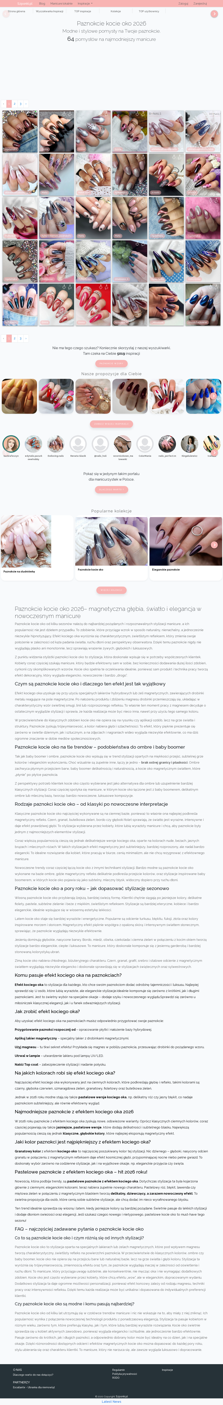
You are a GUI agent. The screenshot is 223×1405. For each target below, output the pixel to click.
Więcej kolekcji (111, 594)
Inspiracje (167, 1373)
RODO (116, 1381)
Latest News (111, 1401)
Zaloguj (183, 3)
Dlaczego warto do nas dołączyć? (33, 1378)
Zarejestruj (200, 3)
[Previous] (3, 15)
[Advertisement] (111, 77)
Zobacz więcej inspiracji (111, 428)
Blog (42, 3)
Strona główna (13, 13)
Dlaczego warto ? (111, 493)
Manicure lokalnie (61, 3)
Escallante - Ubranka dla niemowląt (34, 1391)
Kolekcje (98, 13)
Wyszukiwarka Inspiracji (41, 13)
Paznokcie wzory (111, 367)
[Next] (213, 15)
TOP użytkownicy (125, 13)
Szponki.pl (24, 3)
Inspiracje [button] (84, 3)
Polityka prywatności (124, 1377)
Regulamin (118, 1373)
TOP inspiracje (69, 13)
